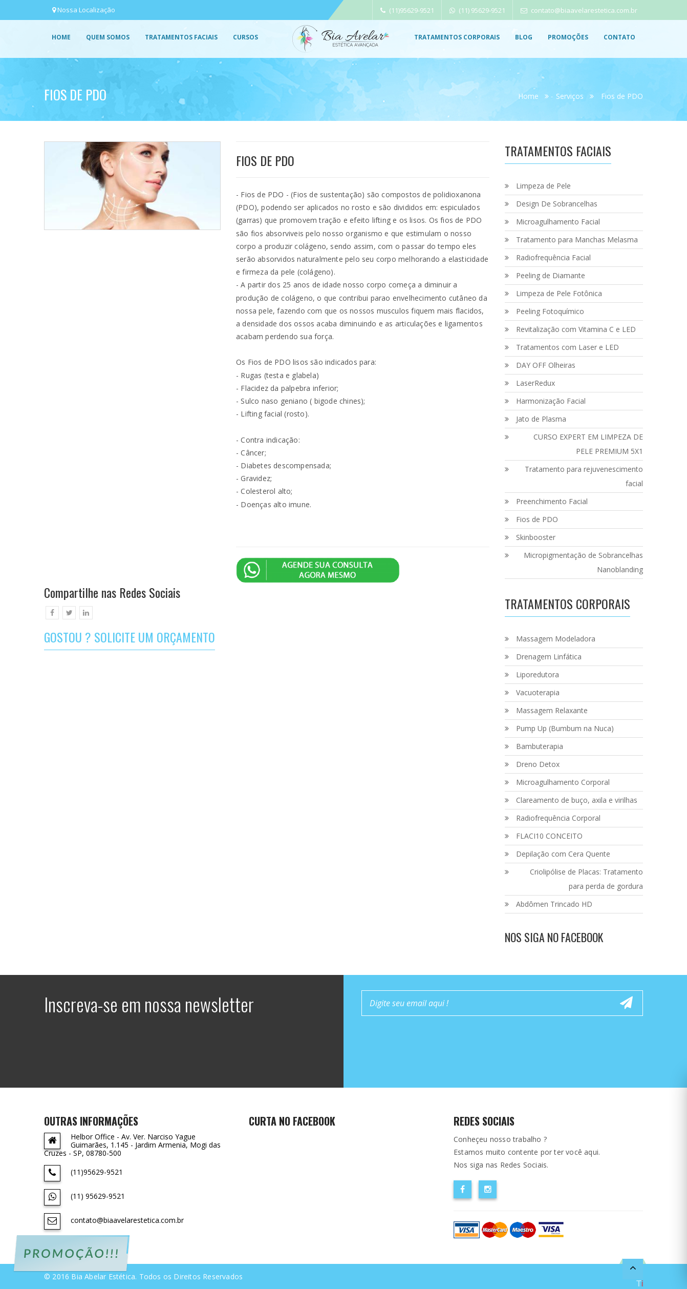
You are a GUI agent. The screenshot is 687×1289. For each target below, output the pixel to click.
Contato (619, 37)
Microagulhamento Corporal (563, 782)
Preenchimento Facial (552, 501)
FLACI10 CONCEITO (549, 836)
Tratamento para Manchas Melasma (577, 239)
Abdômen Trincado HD (554, 904)
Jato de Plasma (541, 419)
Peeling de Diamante (550, 275)
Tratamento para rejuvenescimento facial (584, 476)
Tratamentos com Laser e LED (567, 347)
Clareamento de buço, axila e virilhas (576, 800)
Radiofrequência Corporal (558, 818)
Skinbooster (535, 537)
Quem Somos (108, 37)
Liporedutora (537, 674)
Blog (523, 37)
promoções (568, 37)
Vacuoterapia (538, 692)
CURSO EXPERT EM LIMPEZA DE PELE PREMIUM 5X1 (588, 444)
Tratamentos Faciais (181, 37)
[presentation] (439, 1044)
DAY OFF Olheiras (545, 365)
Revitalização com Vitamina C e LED (576, 329)
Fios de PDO (622, 96)
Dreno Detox (538, 764)
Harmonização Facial (551, 401)
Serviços (570, 96)
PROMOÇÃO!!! (72, 1253)
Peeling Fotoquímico (550, 311)
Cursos (245, 37)
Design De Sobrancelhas (556, 204)
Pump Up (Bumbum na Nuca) (565, 728)
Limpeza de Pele (543, 186)
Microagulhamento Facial (558, 221)
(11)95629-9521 (407, 10)
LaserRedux (535, 383)
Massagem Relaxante (552, 710)
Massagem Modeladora (555, 638)
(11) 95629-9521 (477, 10)
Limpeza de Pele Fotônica (559, 293)
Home (61, 37)
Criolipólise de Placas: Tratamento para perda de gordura (586, 879)
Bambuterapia (539, 746)
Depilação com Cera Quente (563, 854)
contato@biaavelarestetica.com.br (579, 10)
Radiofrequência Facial (553, 257)
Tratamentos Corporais (457, 37)
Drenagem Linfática (549, 656)
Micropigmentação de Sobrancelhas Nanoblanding (583, 562)
